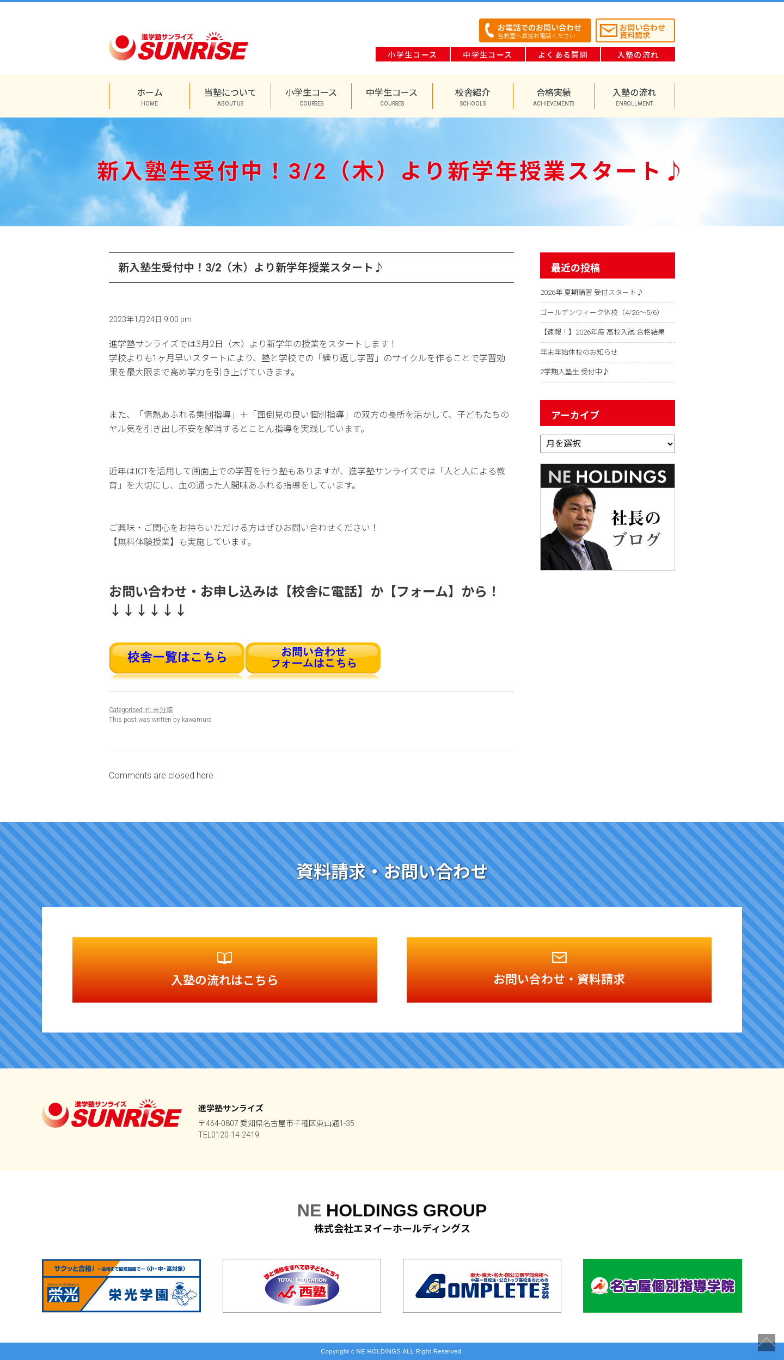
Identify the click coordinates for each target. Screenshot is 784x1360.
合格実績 (553, 97)
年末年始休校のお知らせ (579, 352)
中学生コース (487, 55)
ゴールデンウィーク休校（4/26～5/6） (602, 312)
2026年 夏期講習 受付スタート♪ (592, 292)
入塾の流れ (638, 55)
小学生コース (412, 55)
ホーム (149, 97)
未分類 (163, 710)
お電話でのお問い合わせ (539, 31)
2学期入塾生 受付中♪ (574, 372)
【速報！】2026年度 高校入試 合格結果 (602, 332)
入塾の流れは (225, 969)
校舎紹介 (473, 97)
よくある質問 (563, 55)
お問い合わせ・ (559, 969)
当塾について (230, 97)
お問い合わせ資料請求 (642, 31)
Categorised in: (131, 710)
